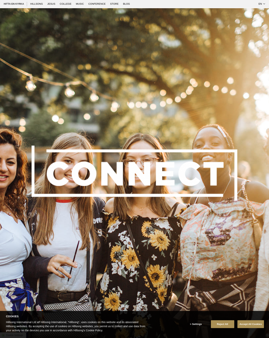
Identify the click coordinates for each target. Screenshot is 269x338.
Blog (126, 3)
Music (80, 3)
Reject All (222, 324)
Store (114, 3)
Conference (97, 3)
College (66, 3)
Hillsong (37, 3)
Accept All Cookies (250, 324)
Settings (197, 324)
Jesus (51, 3)
